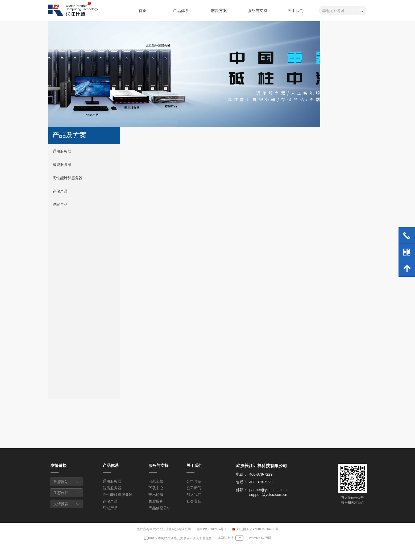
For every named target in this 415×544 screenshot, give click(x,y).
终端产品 (60, 205)
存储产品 (60, 191)
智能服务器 (62, 165)
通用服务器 (62, 151)
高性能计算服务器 (67, 178)
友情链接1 (67, 482)
